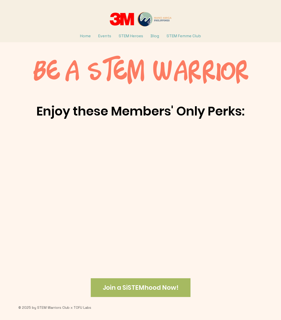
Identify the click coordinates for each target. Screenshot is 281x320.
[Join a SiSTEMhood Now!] (140, 287)
